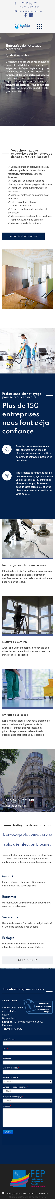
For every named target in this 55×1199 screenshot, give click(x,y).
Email (5, 1049)
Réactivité (9, 897)
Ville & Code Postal (11, 1068)
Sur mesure (10, 917)
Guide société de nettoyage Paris (27, 1197)
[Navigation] (40, 26)
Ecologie (8, 938)
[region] (27, 79)
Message (7, 1106)
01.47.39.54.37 (27, 960)
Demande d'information (23, 236)
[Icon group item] (24, 15)
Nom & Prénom (9, 1039)
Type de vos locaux (11, 1077)
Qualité (7, 876)
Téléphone (7, 1058)
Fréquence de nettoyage (13, 1096)
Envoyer (8, 1132)
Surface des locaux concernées (15, 1087)
